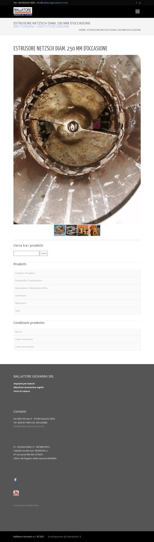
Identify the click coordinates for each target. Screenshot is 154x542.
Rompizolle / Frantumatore (28, 280)
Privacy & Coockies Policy (26, 505)
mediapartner (56, 536)
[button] (137, 58)
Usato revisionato (24, 339)
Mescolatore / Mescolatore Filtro (31, 288)
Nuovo (18, 331)
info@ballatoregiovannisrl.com (52, 2)
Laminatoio (21, 295)
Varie (17, 310)
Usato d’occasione (24, 346)
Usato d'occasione (53, 26)
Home (82, 29)
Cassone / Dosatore (25, 273)
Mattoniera (23, 26)
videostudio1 (73, 536)
